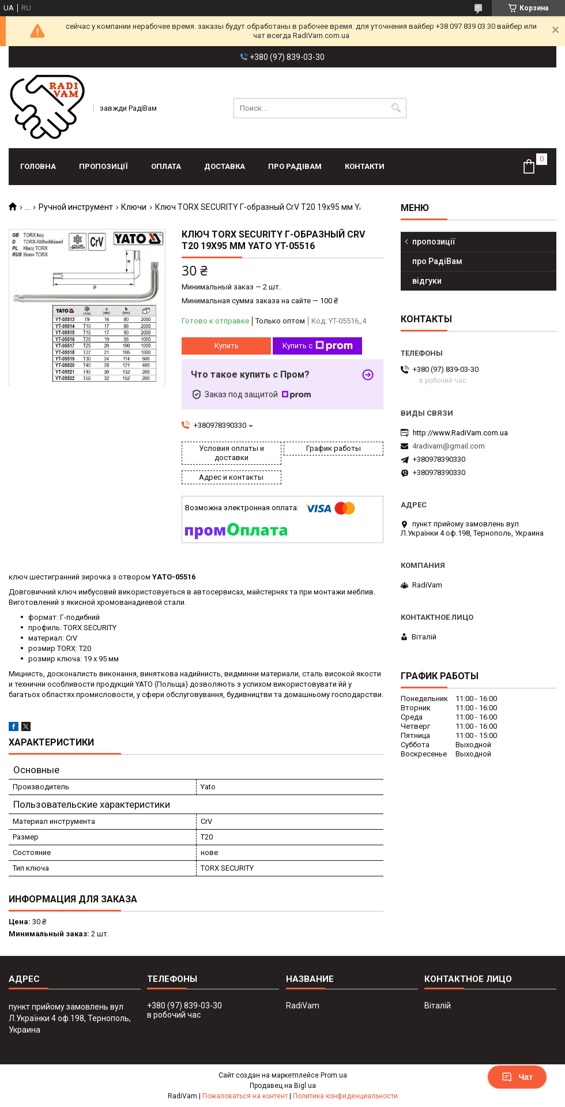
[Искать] (396, 108)
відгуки (427, 280)
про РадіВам (295, 166)
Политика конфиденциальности (345, 1096)
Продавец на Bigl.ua (283, 1086)
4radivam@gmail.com (448, 446)
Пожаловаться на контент (245, 1096)
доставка (224, 166)
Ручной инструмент (76, 207)
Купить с (317, 346)
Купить (226, 345)
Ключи (133, 207)
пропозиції (103, 166)
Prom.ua (334, 1075)
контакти (365, 166)
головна (38, 166)
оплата (166, 166)
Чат (517, 1077)
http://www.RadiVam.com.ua (460, 432)
